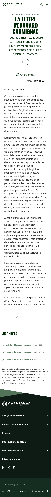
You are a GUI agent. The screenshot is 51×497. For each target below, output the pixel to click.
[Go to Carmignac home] (12, 4)
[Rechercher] (41, 4)
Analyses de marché (13, 415)
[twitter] (9, 467)
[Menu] (47, 4)
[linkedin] (3, 467)
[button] (25, 416)
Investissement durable (15, 424)
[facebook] (14, 467)
